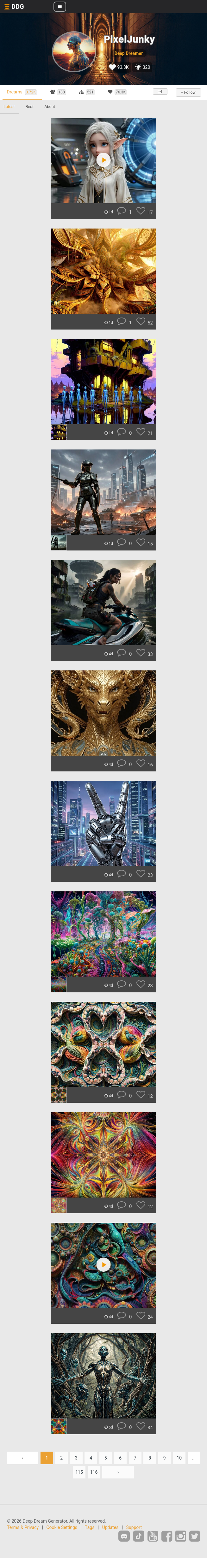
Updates (110, 1527)
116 (94, 1472)
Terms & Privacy (23, 1527)
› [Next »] (118, 1472)
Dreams (22, 92)
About (51, 106)
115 (79, 1472)
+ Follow (188, 92)
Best (30, 106)
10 (179, 1457)
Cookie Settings (62, 1527)
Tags (89, 1527)
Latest (9, 106)
